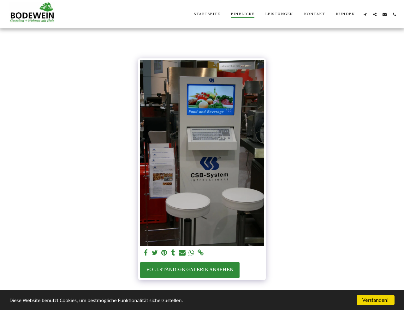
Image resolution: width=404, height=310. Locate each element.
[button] (365, 14)
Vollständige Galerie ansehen (190, 269)
